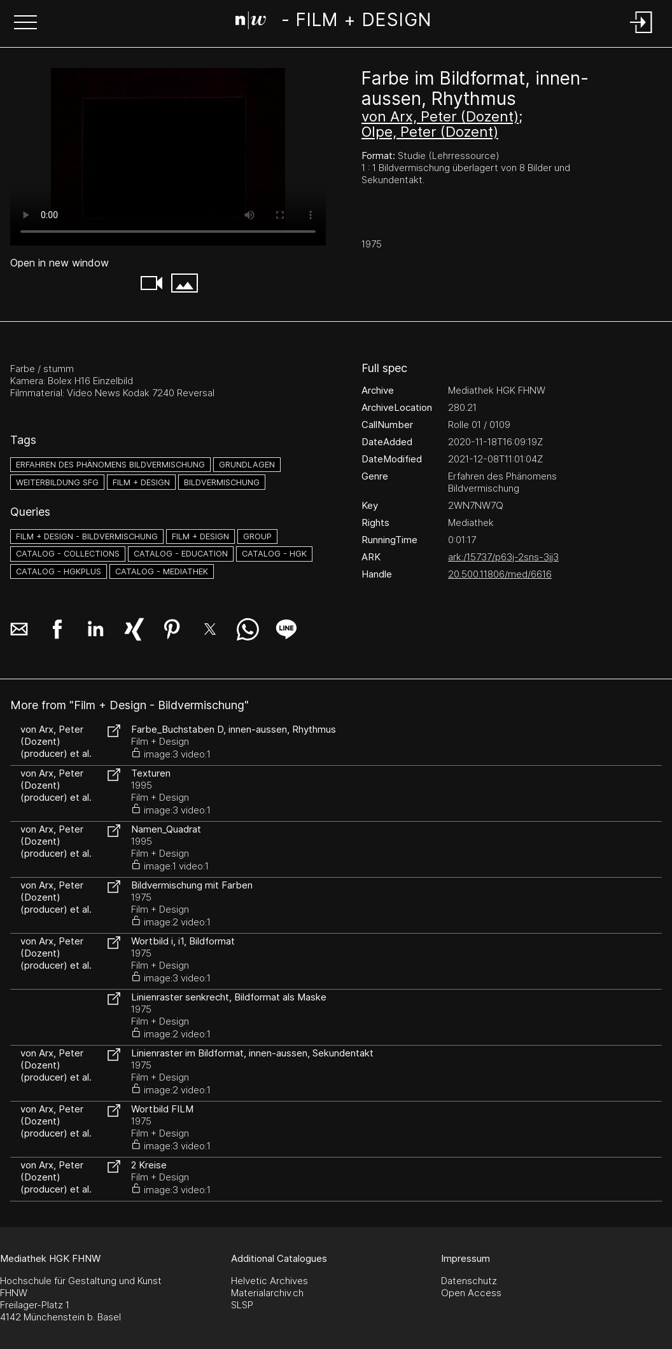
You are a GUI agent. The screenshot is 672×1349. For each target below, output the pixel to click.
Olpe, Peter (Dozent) (429, 131)
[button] (25, 23)
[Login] (641, 34)
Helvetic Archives (269, 1281)
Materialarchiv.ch (267, 1293)
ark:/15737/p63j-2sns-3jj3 (503, 557)
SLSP (242, 1305)
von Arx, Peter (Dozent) (440, 116)
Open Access (471, 1293)
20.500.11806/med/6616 (500, 574)
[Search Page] (333, 22)
